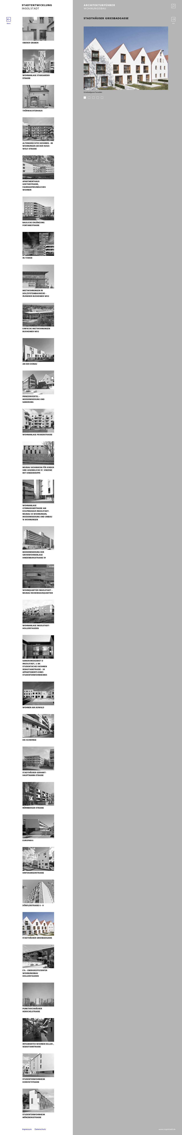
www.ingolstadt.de (167, 1129)
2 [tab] (89, 97)
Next (163, 62)
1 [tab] (85, 97)
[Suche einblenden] (173, 6)
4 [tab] (98, 97)
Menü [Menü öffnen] (8, 21)
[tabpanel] (126, 60)
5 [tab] (102, 97)
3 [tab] (93, 97)
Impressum (27, 1129)
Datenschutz (40, 1129)
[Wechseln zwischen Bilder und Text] (173, 21)
